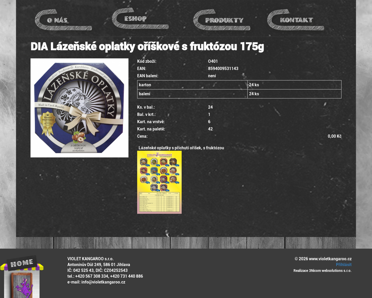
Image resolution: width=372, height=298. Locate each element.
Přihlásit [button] (343, 264)
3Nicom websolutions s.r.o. (330, 271)
